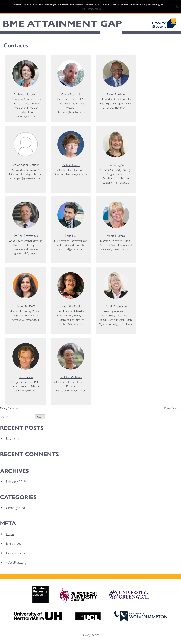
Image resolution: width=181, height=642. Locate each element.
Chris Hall (70, 235)
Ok (83, 9)
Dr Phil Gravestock (25, 235)
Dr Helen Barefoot (26, 94)
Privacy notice (90, 634)
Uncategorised (15, 507)
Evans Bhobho (116, 94)
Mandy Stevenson (116, 306)
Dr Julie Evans (71, 165)
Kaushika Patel (71, 306)
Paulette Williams (71, 377)
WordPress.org (16, 562)
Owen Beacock (70, 94)
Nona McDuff (25, 306)
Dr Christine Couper (25, 164)
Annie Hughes (116, 235)
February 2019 (16, 481)
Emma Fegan (116, 164)
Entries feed (14, 543)
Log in (10, 533)
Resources (13, 438)
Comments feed (17, 552)
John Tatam (25, 377)
